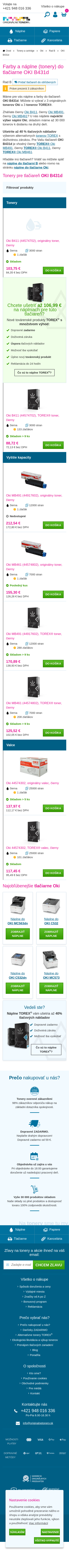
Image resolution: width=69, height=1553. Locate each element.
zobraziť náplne (18, 945)
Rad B (52, 62)
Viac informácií (38, 1523)
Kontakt (35, 1404)
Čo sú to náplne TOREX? (34, 383)
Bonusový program (35, 1312)
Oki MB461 (19, 127)
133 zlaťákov (25, 440)
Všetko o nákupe (52, 6)
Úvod (8, 62)
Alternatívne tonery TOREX (35, 1346)
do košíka (53, 281)
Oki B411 (30, 123)
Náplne (17, 42)
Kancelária (51, 51)
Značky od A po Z (35, 1307)
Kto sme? (35, 1384)
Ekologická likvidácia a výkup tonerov (35, 1351)
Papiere (51, 42)
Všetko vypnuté (47, 1540)
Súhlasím (17, 1532)
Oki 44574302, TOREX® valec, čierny (32, 859)
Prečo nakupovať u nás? (35, 1336)
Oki (41, 62)
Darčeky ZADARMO (35, 1341)
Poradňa (35, 1366)
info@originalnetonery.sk (38, 1434)
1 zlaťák (22, 265)
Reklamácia (35, 1317)
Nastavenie (50, 1532)
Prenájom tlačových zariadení (35, 1356)
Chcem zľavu (49, 1276)
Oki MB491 (56, 123)
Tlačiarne (17, 51)
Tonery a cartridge (25, 62)
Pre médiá (35, 1399)
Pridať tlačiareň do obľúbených (35, 93)
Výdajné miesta (35, 1302)
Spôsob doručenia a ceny (35, 1297)
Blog (35, 1361)
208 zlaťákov (25, 728)
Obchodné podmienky (35, 1394)
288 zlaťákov (25, 658)
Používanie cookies (35, 1389)
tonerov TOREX (47, 147)
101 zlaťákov (25, 868)
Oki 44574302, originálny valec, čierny (32, 794)
